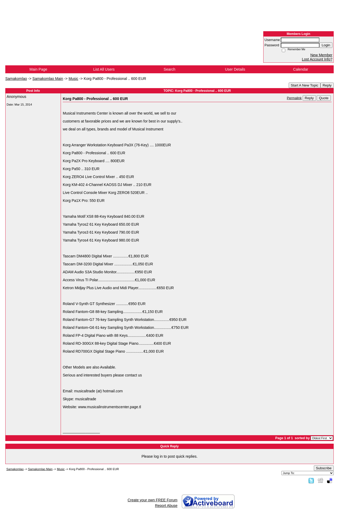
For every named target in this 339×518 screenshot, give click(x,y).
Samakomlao (16, 78)
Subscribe (324, 468)
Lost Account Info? (317, 59)
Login (326, 45)
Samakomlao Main (47, 78)
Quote (323, 98)
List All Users (104, 69)
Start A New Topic (304, 85)
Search (169, 69)
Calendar (300, 69)
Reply (327, 85)
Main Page (38, 69)
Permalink (294, 98)
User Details (235, 69)
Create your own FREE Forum (152, 500)
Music (73, 78)
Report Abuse (166, 505)
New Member (321, 55)
